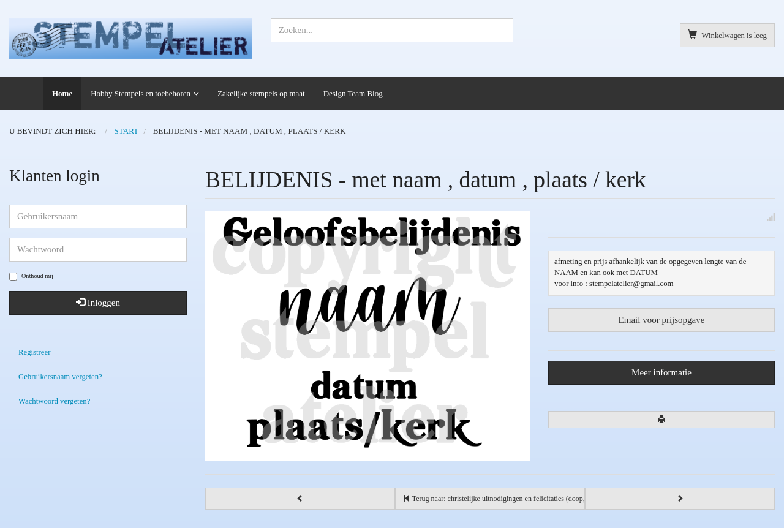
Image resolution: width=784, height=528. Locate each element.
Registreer (34, 352)
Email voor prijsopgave (662, 320)
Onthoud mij (31, 277)
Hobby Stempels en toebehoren (140, 93)
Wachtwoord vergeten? (54, 401)
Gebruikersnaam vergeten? (60, 376)
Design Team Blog (353, 93)
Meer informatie (661, 372)
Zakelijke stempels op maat (261, 93)
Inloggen (98, 302)
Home (62, 93)
